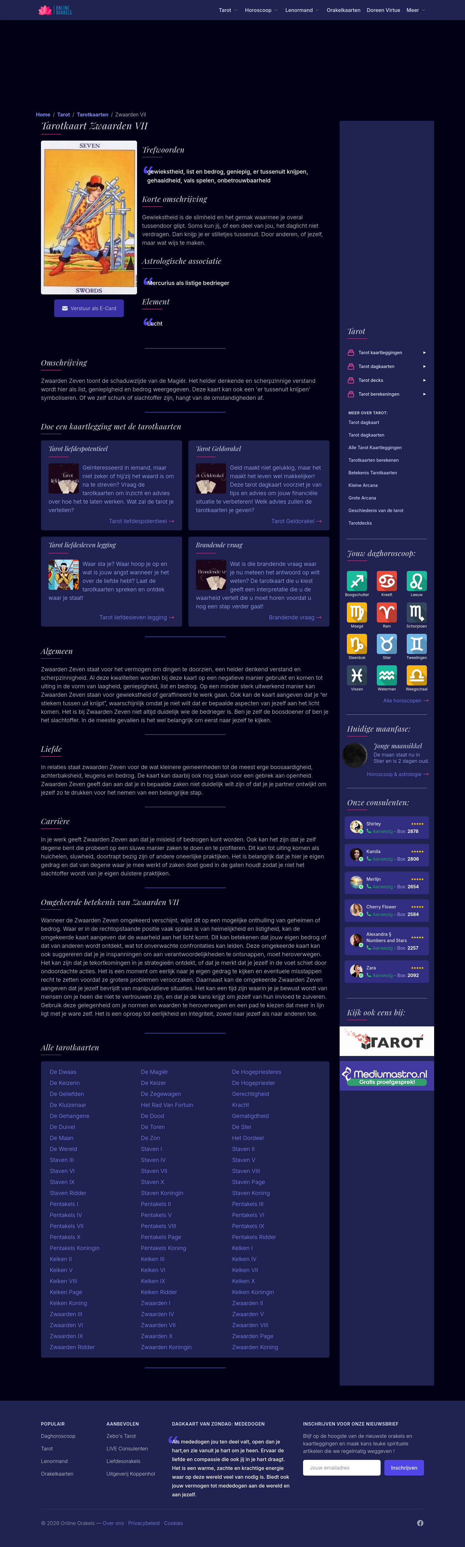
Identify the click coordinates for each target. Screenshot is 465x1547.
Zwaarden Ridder (72, 1347)
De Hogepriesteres (257, 1072)
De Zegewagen (161, 1094)
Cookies (173, 1523)
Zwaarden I (155, 1303)
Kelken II (61, 1259)
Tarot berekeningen (387, 394)
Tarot (63, 114)
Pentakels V (156, 1215)
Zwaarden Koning (255, 1347)
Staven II (243, 1149)
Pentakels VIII (158, 1226)
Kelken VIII (63, 1281)
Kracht (240, 1105)
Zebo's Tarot (121, 1436)
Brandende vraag (295, 617)
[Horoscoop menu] (262, 10)
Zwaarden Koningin (166, 1347)
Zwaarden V (248, 1314)
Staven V (243, 1160)
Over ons (113, 1523)
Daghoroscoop (58, 1436)
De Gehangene (69, 1116)
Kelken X (243, 1281)
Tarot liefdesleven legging (137, 617)
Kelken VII (245, 1270)
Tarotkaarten (93, 114)
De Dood (152, 1116)
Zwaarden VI (66, 1325)
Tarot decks (387, 380)
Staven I (151, 1149)
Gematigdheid (250, 1116)
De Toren (153, 1127)
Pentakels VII (66, 1226)
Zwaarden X (157, 1336)
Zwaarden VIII (250, 1325)
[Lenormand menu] (302, 10)
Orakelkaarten (343, 10)
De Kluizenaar (68, 1105)
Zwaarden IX (66, 1336)
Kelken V (61, 1270)
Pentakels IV (66, 1215)
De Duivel (62, 1127)
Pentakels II (156, 1204)
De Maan (61, 1138)
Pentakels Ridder (254, 1237)
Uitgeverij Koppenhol (130, 1474)
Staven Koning (251, 1193)
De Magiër (154, 1072)
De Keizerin (65, 1083)
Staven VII (154, 1171)
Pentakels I (64, 1204)
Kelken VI (153, 1270)
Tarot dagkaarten (387, 366)
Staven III (62, 1160)
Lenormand (54, 1461)
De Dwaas (63, 1072)
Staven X (152, 1182)
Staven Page (248, 1182)
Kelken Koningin (253, 1292)
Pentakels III (248, 1204)
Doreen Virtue (383, 10)
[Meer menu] (416, 10)
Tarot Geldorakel (296, 521)
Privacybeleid (144, 1523)
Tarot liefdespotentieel (142, 521)
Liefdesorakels (123, 1461)
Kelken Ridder (159, 1292)
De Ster (242, 1127)
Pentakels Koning (163, 1248)
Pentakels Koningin (75, 1248)
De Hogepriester (253, 1083)
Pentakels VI (248, 1215)
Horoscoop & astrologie (398, 774)
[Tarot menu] (228, 10)
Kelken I (242, 1248)
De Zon (150, 1138)
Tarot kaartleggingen (387, 352)
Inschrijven (404, 1468)
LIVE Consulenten (127, 1448)
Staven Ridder (68, 1193)
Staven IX (62, 1182)
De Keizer (153, 1083)
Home (43, 114)
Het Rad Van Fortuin (167, 1105)
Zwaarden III (66, 1314)
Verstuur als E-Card (89, 308)
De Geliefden (67, 1094)
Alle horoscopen (406, 700)
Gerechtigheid (250, 1094)
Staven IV (153, 1160)
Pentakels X (65, 1237)
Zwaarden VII (158, 1325)
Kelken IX (153, 1281)
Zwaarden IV (157, 1314)
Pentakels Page (161, 1237)
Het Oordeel (248, 1138)
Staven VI (62, 1171)
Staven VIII (246, 1171)
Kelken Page (66, 1292)
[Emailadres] (342, 1468)
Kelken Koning (68, 1303)
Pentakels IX (248, 1226)
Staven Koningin (162, 1193)
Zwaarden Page (252, 1336)
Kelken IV (244, 1259)
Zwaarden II (247, 1303)
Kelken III (152, 1259)
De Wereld (63, 1149)
